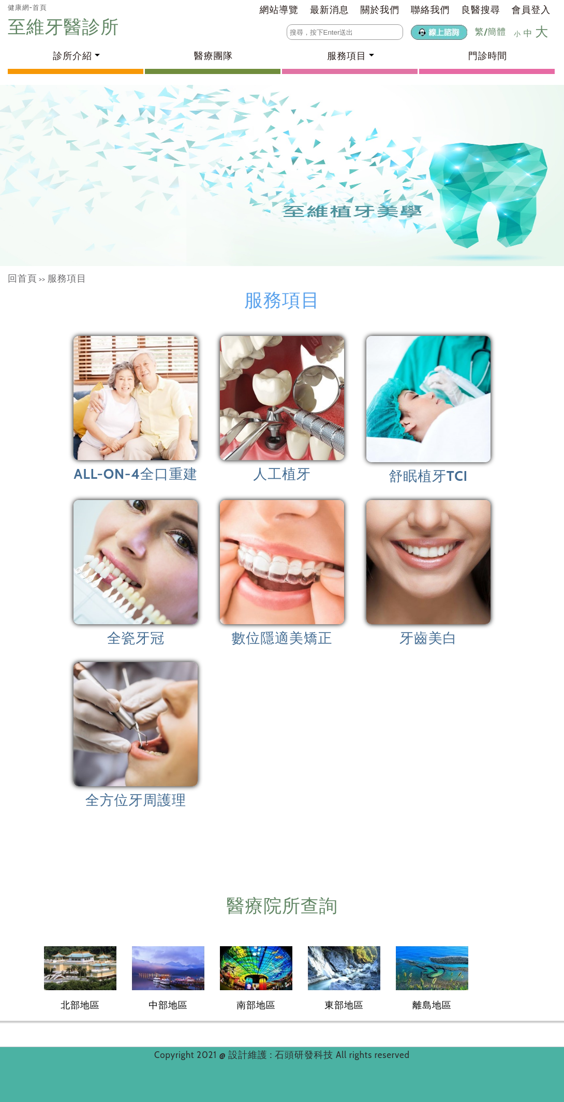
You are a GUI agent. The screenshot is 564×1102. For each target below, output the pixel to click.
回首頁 (22, 278)
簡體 (496, 31)
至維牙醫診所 (66, 27)
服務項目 (67, 278)
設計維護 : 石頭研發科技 (282, 1055)
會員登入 (531, 10)
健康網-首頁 (27, 7)
